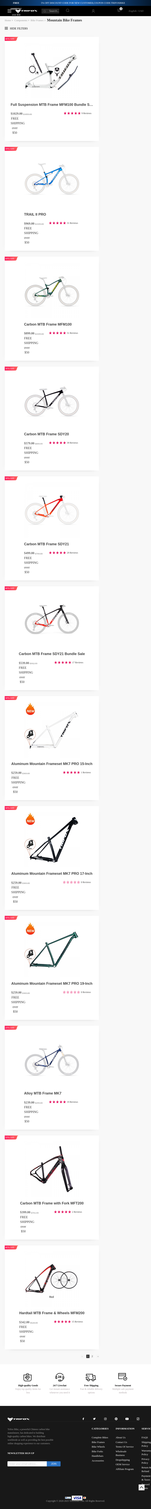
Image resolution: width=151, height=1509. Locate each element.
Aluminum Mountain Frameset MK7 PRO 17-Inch (51, 874)
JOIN (53, 1463)
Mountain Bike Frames (64, 20)
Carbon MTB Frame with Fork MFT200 (52, 1203)
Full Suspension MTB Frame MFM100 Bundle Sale (52, 105)
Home (8, 20)
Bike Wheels (98, 1446)
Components (20, 20)
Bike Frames (37, 20)
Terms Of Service (125, 1446)
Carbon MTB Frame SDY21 (46, 544)
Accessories (98, 1460)
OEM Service (123, 1464)
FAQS (145, 1437)
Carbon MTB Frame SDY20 (46, 434)
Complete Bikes (100, 1437)
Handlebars (97, 1455)
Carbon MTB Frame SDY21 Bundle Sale (52, 654)
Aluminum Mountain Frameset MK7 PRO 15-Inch (51, 764)
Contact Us (121, 1442)
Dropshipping (123, 1459)
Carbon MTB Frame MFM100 (48, 324)
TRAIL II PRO (35, 214)
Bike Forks (97, 1451)
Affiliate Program (125, 1469)
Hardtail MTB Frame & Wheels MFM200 (52, 1313)
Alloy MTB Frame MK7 (43, 1093)
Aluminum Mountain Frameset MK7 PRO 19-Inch (51, 984)
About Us (120, 1437)
